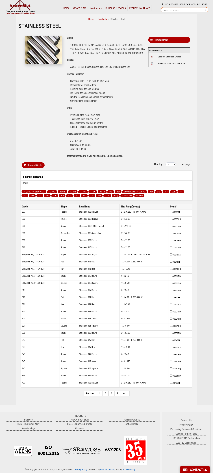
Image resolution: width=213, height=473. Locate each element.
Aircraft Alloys (28, 428)
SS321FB (176, 297)
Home (66, 8)
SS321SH (176, 319)
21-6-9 (93, 192)
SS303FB (176, 212)
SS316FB (176, 262)
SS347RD (176, 354)
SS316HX (176, 269)
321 (173, 192)
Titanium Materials (131, 419)
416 (54, 195)
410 (47, 195)
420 (69, 195)
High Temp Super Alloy (28, 424)
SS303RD (176, 226)
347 (25, 195)
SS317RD (176, 290)
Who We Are (79, 8)
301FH (102, 192)
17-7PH (83, 192)
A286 (107, 195)
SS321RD (176, 312)
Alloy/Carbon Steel (80, 419)
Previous (90, 393)
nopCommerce (107, 469)
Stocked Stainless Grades (169, 57)
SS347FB (176, 340)
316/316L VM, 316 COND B (34, 192)
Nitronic (139, 195)
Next (125, 393)
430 (84, 195)
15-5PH (62, 192)
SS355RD (176, 376)
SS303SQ (176, 233)
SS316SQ (176, 283)
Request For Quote (139, 8)
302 (110, 192)
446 (99, 195)
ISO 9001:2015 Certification (186, 438)
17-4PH (73, 192)
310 (158, 192)
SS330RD (176, 333)
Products (96, 8)
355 (32, 195)
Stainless (28, 419)
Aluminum (79, 428)
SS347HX (176, 347)
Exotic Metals (131, 424)
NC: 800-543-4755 (174, 4)
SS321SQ (176, 326)
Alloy (116, 195)
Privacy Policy (81, 469)
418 (62, 195)
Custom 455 (127, 195)
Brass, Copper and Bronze (79, 424)
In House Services (115, 8)
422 (77, 195)
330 (181, 192)
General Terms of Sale (186, 433)
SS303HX (176, 219)
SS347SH (176, 361)
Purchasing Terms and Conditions (186, 429)
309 (151, 192)
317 (166, 192)
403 (40, 195)
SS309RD (176, 240)
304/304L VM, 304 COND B (134, 192)
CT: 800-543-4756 (197, 4)
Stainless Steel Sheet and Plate (171, 63)
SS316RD (176, 276)
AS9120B (113, 450)
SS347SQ (176, 369)
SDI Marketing (129, 469)
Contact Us (186, 420)
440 (92, 195)
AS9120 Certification (186, 442)
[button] (195, 469)
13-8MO (52, 192)
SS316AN (176, 255)
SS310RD (176, 247)
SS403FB (176, 383)
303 (118, 192)
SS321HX (176, 304)
